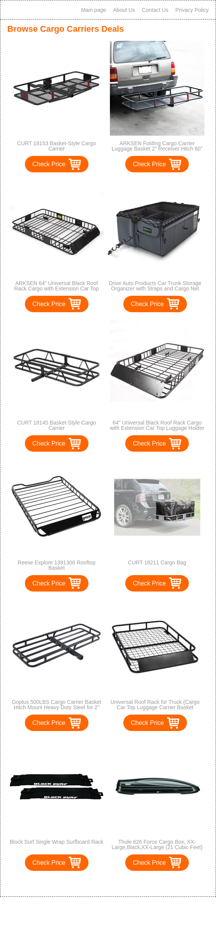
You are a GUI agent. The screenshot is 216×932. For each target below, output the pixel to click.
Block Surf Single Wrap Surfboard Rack (56, 842)
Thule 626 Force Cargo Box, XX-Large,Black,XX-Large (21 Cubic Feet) (156, 844)
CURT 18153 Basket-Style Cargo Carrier (56, 146)
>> (122, 883)
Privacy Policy (192, 10)
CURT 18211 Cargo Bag (157, 562)
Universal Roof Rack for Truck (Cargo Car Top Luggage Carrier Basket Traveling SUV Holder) (155, 707)
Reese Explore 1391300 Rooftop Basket (56, 565)
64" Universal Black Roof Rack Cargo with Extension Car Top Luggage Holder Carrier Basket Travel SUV (157, 428)
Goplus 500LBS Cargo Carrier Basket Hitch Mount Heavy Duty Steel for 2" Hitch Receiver (56, 707)
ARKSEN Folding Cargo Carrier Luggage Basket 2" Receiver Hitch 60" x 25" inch (157, 148)
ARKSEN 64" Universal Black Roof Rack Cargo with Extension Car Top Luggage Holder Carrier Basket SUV (56, 288)
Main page (93, 10)
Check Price (49, 164)
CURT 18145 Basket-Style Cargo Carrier (56, 425)
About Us (124, 10)
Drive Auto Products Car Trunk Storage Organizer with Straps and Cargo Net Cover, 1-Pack (155, 288)
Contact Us (155, 10)
